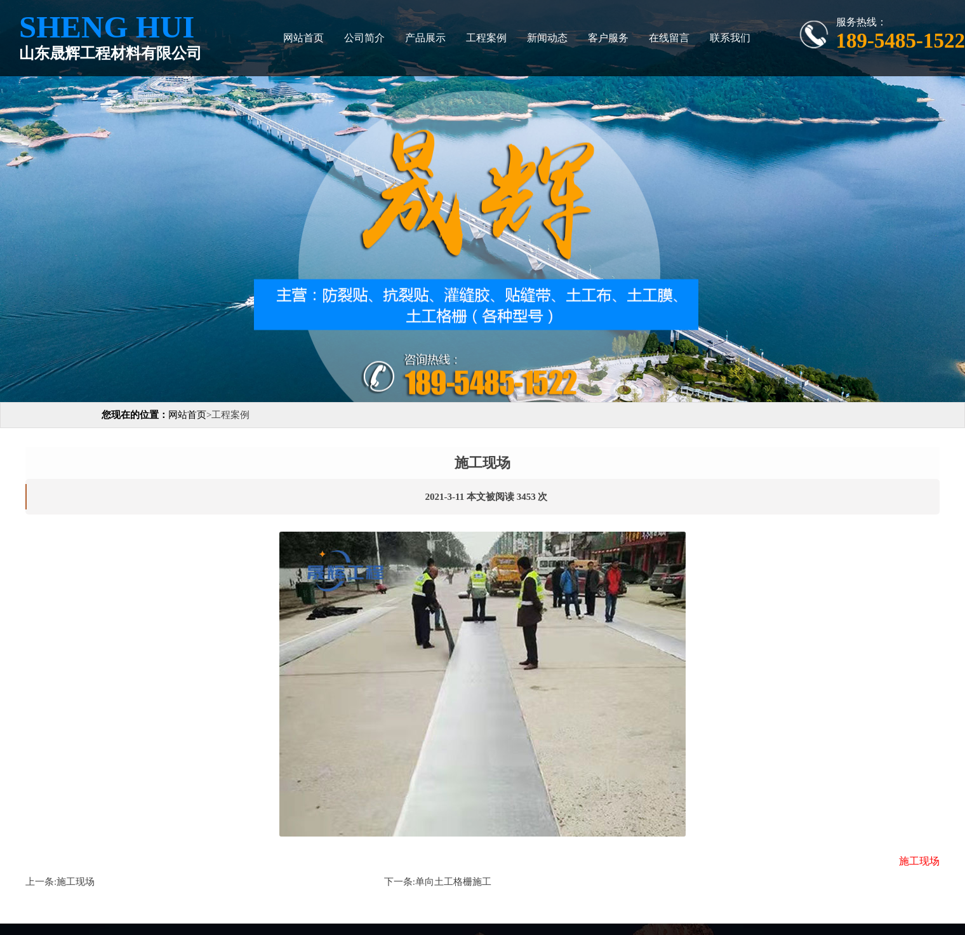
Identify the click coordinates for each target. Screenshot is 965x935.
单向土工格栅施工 (453, 882)
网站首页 (303, 37)
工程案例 (486, 37)
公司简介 (364, 37)
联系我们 (730, 37)
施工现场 (76, 882)
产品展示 (425, 37)
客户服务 (608, 37)
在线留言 (669, 37)
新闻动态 (547, 37)
